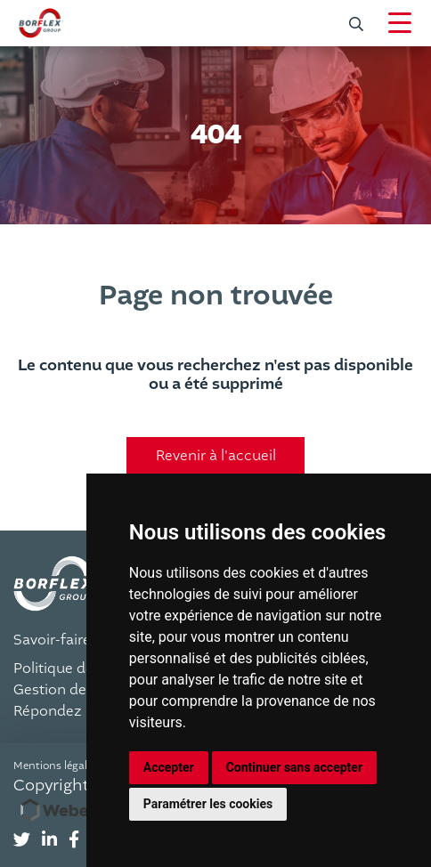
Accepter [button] (168, 767)
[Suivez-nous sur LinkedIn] (49, 840)
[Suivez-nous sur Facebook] (74, 840)
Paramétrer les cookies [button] (207, 804)
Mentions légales (55, 765)
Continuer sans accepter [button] (294, 767)
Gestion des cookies (81, 690)
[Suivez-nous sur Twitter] (21, 840)
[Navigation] (400, 23)
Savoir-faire (52, 640)
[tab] (21, 841)
